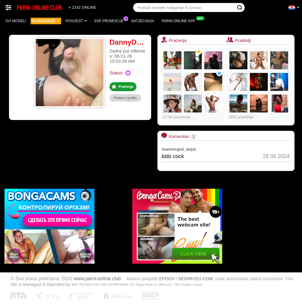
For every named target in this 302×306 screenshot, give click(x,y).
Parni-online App (180, 20)
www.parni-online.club (97, 278)
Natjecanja (142, 21)
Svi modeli (15, 21)
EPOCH (167, 278)
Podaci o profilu (125, 98)
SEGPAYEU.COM (195, 278)
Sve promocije (110, 20)
